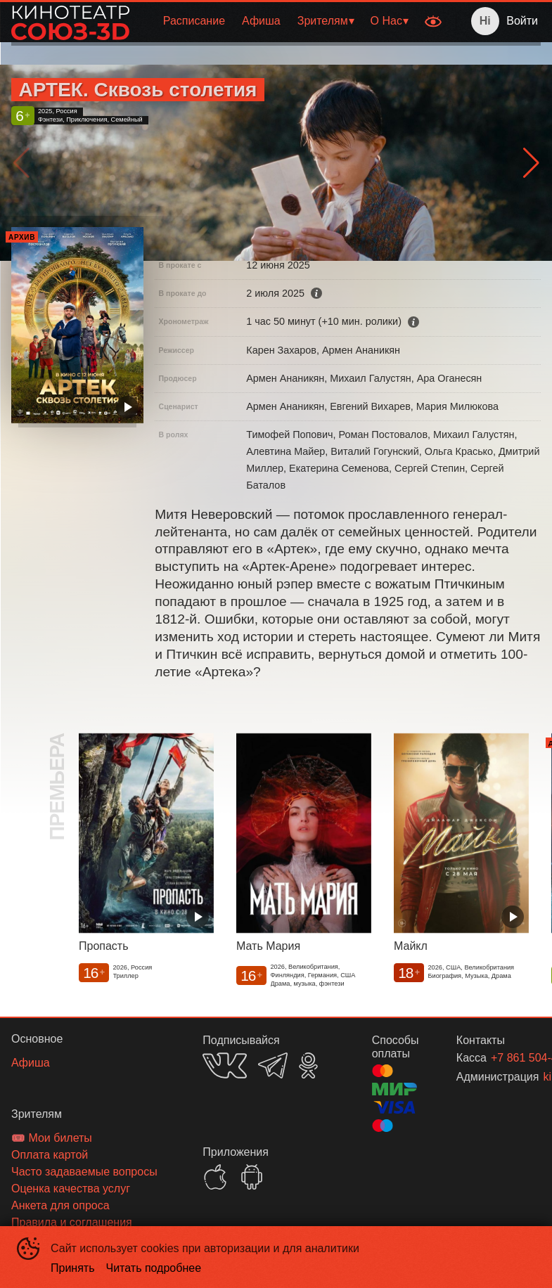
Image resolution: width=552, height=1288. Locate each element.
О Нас (386, 21)
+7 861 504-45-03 (499, 1058)
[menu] (278, 21)
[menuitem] (194, 21)
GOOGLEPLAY (251, 1177)
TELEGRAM (273, 1065)
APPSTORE (215, 1177)
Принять (73, 1268)
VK (225, 1065)
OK (308, 1065)
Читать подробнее (154, 1268)
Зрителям (322, 21)
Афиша (261, 21)
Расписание (194, 21)
